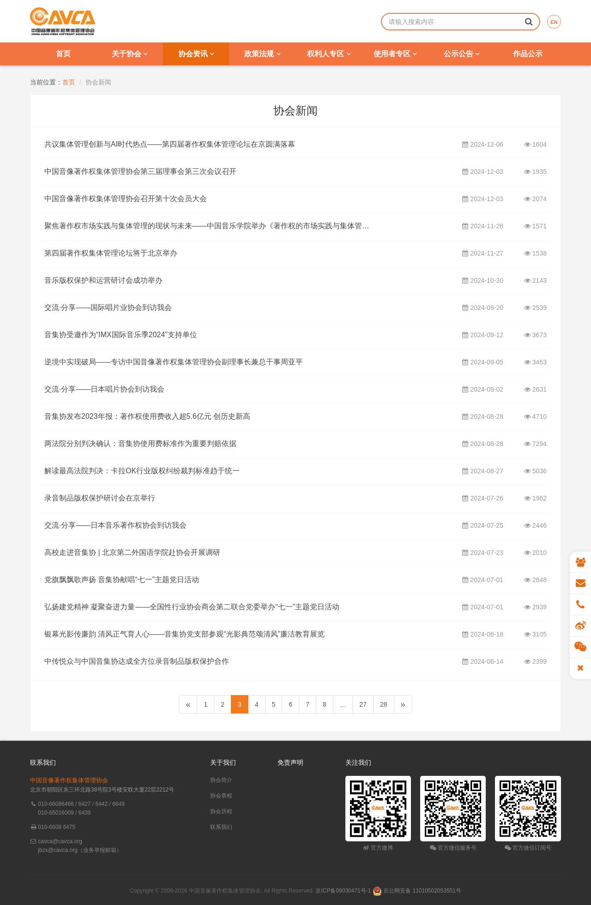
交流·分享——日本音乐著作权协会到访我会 (115, 525)
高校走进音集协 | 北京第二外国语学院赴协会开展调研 (132, 552)
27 (363, 704)
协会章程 (221, 795)
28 (383, 704)
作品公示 (528, 54)
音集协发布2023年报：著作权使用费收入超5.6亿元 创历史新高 (147, 416)
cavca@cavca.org (60, 841)
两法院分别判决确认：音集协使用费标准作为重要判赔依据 (140, 443)
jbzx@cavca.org (58, 850)
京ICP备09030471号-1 (343, 890)
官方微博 (378, 848)
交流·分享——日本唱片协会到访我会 (104, 389)
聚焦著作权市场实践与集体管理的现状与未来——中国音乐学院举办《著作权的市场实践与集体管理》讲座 (210, 226)
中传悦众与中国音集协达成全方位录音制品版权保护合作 (136, 661)
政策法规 (262, 54)
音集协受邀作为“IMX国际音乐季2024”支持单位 (120, 335)
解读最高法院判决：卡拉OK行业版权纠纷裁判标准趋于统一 (142, 471)
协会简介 (221, 780)
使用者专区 (395, 54)
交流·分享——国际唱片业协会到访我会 (108, 307)
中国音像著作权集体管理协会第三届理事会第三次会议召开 (140, 171)
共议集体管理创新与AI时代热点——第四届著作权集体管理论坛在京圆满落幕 (169, 144)
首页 (63, 54)
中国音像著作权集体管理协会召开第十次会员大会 (125, 198)
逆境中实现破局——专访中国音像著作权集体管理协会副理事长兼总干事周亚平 (173, 362)
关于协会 (129, 54)
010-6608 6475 (56, 827)
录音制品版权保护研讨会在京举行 (99, 498)
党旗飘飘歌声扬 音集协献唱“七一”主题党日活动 (121, 579)
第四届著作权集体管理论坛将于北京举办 (110, 253)
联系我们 (221, 827)
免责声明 (290, 762)
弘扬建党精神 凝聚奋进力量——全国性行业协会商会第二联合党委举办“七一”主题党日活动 (191, 607)
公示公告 (461, 54)
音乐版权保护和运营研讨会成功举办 (103, 280)
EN (553, 22)
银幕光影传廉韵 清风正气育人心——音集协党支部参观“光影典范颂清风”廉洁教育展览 (184, 634)
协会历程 (221, 811)
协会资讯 (196, 54)
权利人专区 (328, 54)
